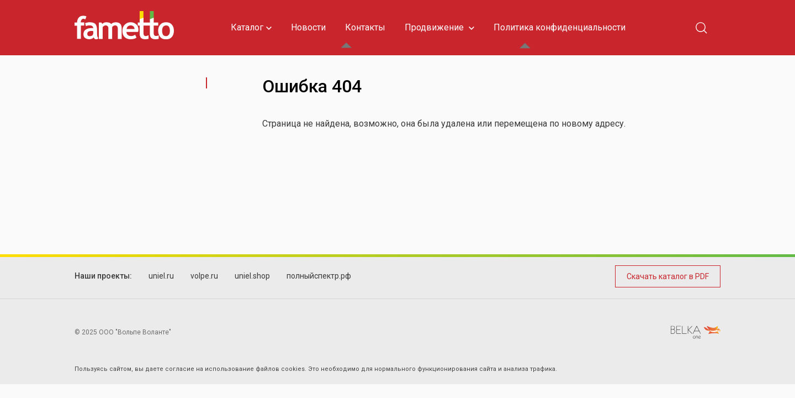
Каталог (251, 27)
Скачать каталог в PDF (668, 276)
